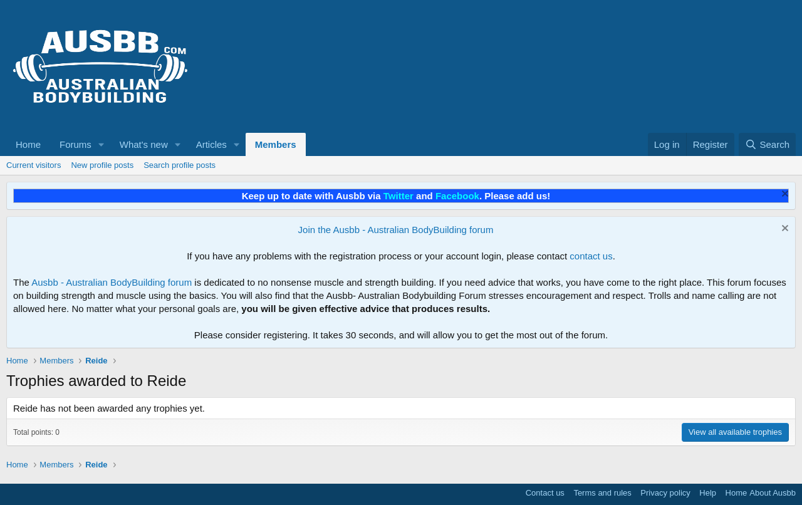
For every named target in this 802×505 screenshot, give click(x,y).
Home (28, 144)
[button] (101, 144)
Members (275, 144)
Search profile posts (179, 165)
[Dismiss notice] (783, 195)
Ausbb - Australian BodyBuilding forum (111, 282)
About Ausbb (772, 492)
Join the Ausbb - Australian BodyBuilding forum (396, 229)
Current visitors (33, 165)
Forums (75, 144)
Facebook (457, 195)
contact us (591, 256)
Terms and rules (602, 492)
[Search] (767, 144)
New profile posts (102, 165)
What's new (144, 144)
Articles (211, 144)
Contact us (545, 492)
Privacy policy (665, 492)
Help (707, 492)
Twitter (398, 195)
